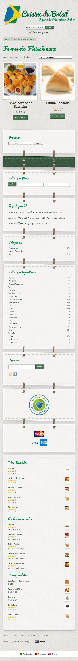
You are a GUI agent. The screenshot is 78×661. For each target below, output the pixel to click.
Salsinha (12, 311)
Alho (10, 321)
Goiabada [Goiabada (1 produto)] (38, 218)
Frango (11, 290)
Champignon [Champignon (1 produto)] (12, 218)
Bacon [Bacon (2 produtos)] (21, 212)
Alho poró (12, 324)
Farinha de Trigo (15, 299)
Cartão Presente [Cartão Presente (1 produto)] (53, 212)
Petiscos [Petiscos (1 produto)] (63, 218)
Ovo (10, 330)
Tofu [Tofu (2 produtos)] (45, 224)
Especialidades (14, 248)
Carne (11, 278)
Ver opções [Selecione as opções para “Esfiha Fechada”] (57, 116)
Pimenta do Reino (16, 327)
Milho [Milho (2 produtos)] (44, 218)
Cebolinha (12, 318)
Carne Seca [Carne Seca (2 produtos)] (43, 212)
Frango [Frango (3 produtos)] (30, 218)
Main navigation (40, 33)
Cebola (11, 314)
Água (10, 336)
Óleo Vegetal (13, 302)
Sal (9, 305)
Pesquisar (38, 143)
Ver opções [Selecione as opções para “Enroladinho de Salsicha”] (20, 118)
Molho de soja (14, 339)
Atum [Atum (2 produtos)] (16, 212)
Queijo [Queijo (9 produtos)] (22, 223)
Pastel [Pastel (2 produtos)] (58, 218)
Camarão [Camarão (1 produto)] (28, 212)
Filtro (12, 184)
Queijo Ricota (14, 293)
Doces (11, 254)
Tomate (11, 333)
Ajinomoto (12, 342)
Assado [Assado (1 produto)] (10, 212)
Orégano (12, 281)
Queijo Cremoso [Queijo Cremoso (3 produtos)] (35, 223)
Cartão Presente (15, 251)
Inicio (7, 39)
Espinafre (12, 296)
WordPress (18, 641)
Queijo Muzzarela (15, 284)
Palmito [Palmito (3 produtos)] (51, 218)
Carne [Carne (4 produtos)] (34, 212)
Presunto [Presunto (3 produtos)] (12, 223)
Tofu (10, 287)
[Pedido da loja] (55, 57)
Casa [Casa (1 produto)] (60, 212)
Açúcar (11, 308)
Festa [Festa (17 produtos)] (22, 217)
